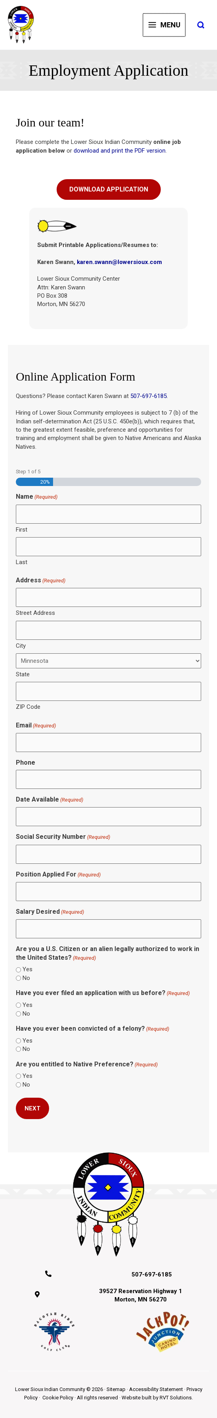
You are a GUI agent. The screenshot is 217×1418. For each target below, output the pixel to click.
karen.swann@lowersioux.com (119, 262)
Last (21, 562)
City (21, 645)
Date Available (49, 800)
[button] (201, 25)
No (26, 978)
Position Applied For (58, 875)
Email (36, 725)
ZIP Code (28, 706)
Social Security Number (63, 837)
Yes (27, 969)
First (21, 529)
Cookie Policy (57, 1398)
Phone (25, 762)
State (23, 674)
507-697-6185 (148, 396)
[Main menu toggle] (165, 25)
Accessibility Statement (156, 1389)
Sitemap (116, 1389)
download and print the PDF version (120, 150)
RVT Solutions (176, 1398)
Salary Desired (50, 912)
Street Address (35, 612)
